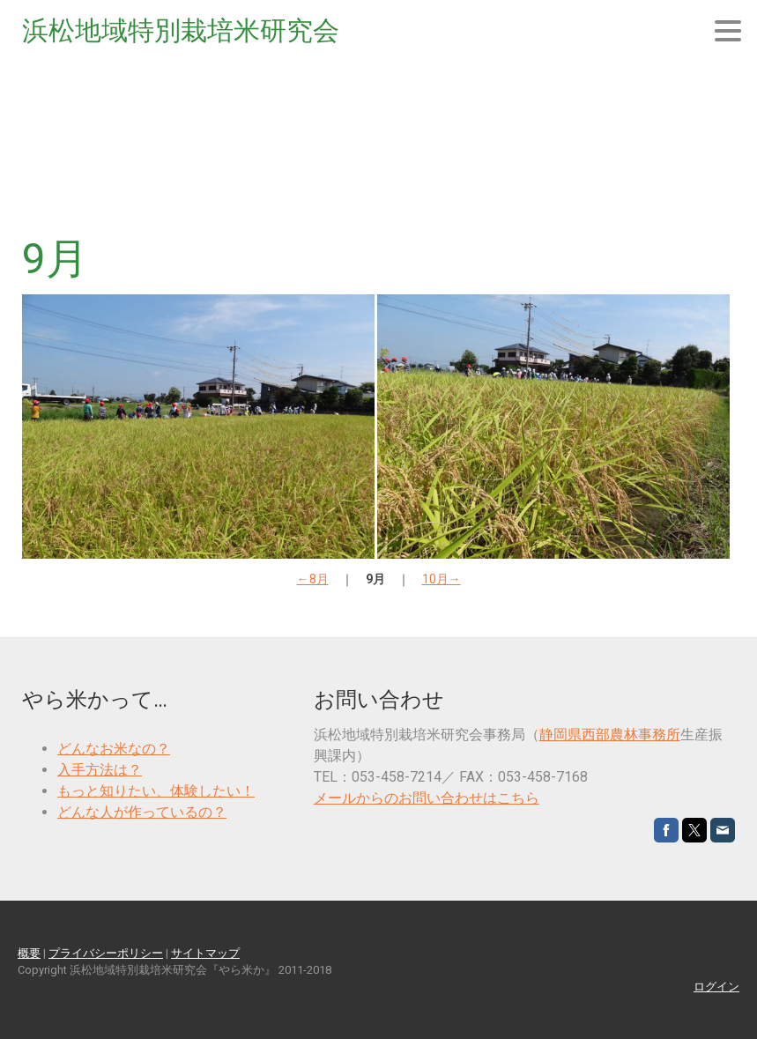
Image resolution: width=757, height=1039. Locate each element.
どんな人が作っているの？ (141, 812)
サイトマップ (205, 953)
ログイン (716, 986)
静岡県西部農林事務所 (609, 734)
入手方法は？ (99, 769)
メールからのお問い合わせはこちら (426, 798)
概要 (29, 953)
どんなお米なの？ (113, 748)
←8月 (313, 579)
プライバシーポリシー (105, 953)
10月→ (441, 579)
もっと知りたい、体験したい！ (156, 791)
